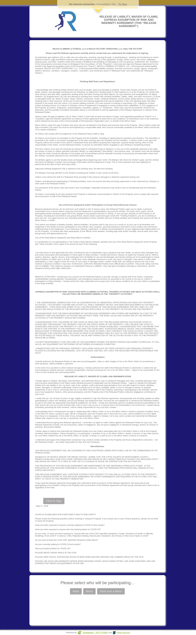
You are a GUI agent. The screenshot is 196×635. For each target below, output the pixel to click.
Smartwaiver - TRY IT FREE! (95, 632)
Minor (89, 591)
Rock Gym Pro (123, 632)
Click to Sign (54, 500)
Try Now (122, 4)
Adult (76, 591)
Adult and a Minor (111, 591)
